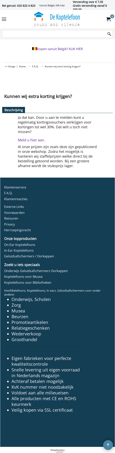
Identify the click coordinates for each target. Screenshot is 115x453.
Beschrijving (13, 110)
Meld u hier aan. (31, 140)
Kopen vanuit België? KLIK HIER (60, 49)
